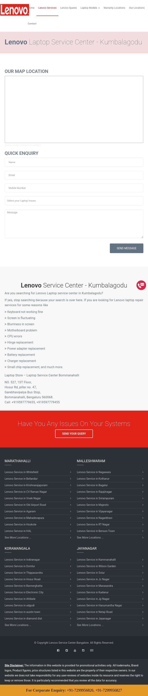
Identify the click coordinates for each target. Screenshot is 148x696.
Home (31, 7)
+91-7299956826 (80, 690)
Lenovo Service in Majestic (93, 504)
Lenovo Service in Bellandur (21, 478)
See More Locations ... (18, 537)
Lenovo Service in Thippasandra (24, 572)
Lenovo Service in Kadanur (92, 592)
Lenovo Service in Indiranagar (22, 559)
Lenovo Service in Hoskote (20, 524)
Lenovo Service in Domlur (20, 566)
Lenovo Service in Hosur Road (22, 579)
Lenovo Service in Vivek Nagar (23, 498)
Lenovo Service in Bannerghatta (23, 585)
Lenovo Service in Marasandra (95, 585)
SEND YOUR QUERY (74, 433)
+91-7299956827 (108, 690)
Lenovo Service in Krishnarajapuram (26, 485)
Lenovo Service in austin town (22, 611)
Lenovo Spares (68, 7)
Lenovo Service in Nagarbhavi (94, 517)
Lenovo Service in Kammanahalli (96, 559)
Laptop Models (90, 7)
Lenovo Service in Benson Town (96, 531)
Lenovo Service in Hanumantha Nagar (99, 605)
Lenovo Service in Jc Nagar (93, 579)
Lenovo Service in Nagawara (94, 472)
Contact (32, 23)
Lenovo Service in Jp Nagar (93, 598)
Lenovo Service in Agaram (20, 511)
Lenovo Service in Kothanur (93, 478)
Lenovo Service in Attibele (20, 598)
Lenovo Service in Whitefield (21, 472)
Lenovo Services (47, 7)
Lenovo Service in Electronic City (24, 592)
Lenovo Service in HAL (18, 531)
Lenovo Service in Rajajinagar (94, 491)
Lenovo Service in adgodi (19, 605)
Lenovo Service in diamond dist (23, 618)
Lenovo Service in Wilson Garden (96, 566)
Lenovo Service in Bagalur (92, 485)
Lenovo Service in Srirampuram (95, 498)
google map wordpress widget (23, 145)
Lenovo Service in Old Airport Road (25, 504)
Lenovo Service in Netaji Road (94, 611)
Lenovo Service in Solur (91, 572)
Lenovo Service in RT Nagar (93, 524)
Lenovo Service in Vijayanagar (95, 511)
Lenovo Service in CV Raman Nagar (26, 491)
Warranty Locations (114, 7)
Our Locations (137, 7)
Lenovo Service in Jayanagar (94, 618)
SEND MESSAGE (126, 248)
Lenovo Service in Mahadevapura (24, 517)
